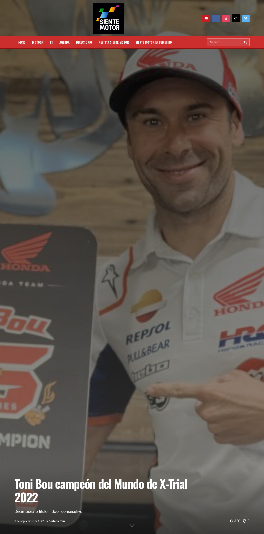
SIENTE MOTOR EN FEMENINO (154, 42)
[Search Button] (246, 42)
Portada (53, 521)
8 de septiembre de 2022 (29, 521)
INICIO (22, 42)
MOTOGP (38, 42)
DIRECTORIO (84, 42)
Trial (63, 521)
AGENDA (64, 42)
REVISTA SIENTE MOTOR (114, 42)
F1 (51, 42)
